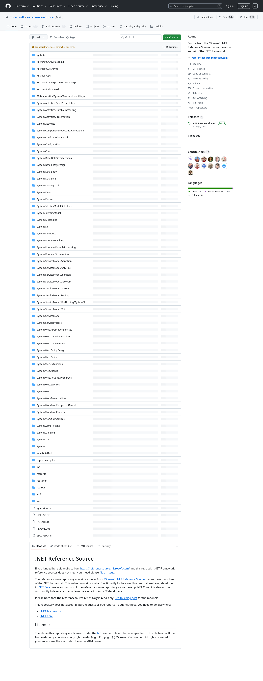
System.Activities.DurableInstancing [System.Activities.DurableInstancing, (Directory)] (56, 110)
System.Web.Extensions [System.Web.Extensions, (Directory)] (50, 364)
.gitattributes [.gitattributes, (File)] (44, 508)
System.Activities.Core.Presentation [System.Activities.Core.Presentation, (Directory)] (56, 103)
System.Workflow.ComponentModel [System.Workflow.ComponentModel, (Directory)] (56, 405)
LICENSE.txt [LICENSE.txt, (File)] (43, 515)
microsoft (16, 17)
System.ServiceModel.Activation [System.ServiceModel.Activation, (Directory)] (54, 261)
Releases (195, 117)
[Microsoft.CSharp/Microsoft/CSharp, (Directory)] (56, 82)
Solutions (39, 6)
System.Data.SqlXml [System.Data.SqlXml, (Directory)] (48, 185)
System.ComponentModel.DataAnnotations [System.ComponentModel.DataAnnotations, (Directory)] (61, 130)
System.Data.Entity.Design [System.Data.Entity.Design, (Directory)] (51, 164)
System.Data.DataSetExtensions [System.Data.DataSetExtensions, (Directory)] (54, 158)
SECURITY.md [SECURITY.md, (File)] (44, 535)
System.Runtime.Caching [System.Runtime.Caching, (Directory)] (50, 240)
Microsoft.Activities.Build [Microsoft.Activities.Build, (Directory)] (50, 61)
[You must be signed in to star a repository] (248, 17)
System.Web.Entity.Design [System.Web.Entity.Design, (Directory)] (51, 350)
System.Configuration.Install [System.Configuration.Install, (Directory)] (52, 137)
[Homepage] (8, 6)
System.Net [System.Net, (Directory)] (43, 226)
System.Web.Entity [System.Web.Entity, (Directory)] (47, 357)
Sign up (244, 6)
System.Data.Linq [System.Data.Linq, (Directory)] (46, 178)
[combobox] (142, 37)
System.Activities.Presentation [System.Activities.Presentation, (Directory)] (53, 116)
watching (197, 97)
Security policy (198, 78)
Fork (226, 17)
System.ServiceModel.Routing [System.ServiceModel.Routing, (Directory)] (53, 295)
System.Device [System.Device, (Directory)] (45, 199)
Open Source (78, 6)
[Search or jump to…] (195, 6)
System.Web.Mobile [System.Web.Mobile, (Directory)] (47, 370)
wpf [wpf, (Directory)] (39, 494)
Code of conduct (199, 73)
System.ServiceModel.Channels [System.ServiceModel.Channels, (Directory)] (54, 274)
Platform (22, 6)
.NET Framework (50, 611)
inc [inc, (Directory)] (38, 467)
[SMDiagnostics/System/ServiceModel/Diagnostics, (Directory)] (64, 96)
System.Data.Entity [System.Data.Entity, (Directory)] (47, 171)
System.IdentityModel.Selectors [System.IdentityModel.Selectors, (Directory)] (54, 206)
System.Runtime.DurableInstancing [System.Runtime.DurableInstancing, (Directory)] (56, 247)
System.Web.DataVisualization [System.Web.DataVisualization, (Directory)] (53, 336)
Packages (194, 135)
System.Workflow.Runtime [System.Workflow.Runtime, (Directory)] (51, 412)
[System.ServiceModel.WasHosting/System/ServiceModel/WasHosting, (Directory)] (74, 302)
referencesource (40, 17)
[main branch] (38, 37)
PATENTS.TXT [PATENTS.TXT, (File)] (44, 521)
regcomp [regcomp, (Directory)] (42, 480)
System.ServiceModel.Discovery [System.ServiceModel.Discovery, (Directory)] (54, 281)
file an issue (106, 572)
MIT (99, 633)
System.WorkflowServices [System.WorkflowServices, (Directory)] (51, 418)
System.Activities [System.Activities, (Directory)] (46, 123)
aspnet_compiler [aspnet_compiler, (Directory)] (46, 460)
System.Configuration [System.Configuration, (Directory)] (48, 144)
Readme (195, 63)
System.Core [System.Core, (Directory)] (43, 151)
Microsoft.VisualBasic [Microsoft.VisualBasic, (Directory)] (48, 89)
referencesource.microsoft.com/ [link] (210, 57)
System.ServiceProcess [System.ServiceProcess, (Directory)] (49, 322)
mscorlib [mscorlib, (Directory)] (41, 473)
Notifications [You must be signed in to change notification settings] (205, 17)
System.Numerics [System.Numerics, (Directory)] (46, 233)
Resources (57, 6)
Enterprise (99, 6)
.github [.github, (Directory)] (41, 55)
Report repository (197, 107)
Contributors (199, 152)
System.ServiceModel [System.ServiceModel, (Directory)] (48, 315)
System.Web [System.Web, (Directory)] (43, 391)
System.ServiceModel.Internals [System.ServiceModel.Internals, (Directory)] (54, 288)
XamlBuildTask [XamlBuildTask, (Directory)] (45, 453)
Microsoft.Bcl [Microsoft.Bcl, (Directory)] (44, 75)
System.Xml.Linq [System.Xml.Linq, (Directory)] (46, 432)
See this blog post (126, 598)
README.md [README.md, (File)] (43, 528)
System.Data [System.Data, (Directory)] (43, 192)
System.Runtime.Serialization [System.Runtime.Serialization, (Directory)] (53, 254)
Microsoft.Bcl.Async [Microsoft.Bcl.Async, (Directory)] (47, 68)
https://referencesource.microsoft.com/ (105, 568)
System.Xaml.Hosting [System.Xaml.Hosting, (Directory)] (48, 425)
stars (195, 93)
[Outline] (177, 546)
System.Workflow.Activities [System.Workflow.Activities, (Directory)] (51, 398)
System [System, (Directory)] (41, 446)
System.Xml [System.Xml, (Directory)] (43, 439)
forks (195, 102)
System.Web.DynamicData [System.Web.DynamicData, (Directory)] (51, 343)
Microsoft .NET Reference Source (124, 579)
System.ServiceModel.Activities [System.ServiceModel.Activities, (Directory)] (53, 267)
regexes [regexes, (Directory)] (41, 487)
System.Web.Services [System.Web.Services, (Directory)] (48, 384)
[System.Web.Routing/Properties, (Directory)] (54, 377)
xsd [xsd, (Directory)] (39, 501)
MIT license (196, 68)
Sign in (229, 6)
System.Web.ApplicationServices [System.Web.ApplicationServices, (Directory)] (54, 329)
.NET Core (44, 587)
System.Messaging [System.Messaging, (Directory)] (47, 219)
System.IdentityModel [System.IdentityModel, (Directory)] (49, 212)
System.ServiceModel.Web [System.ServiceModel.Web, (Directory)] (51, 309)
